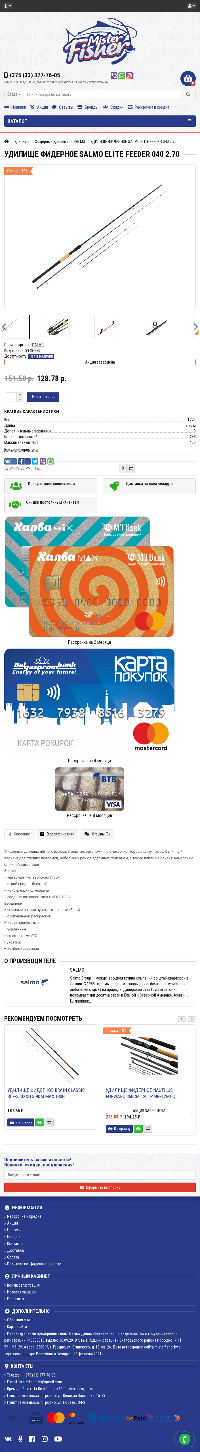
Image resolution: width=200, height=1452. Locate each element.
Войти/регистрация (22, 1285)
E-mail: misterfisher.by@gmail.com (33, 1382)
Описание (19, 834)
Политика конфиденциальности (32, 1264)
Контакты (13, 1243)
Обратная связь (18, 1320)
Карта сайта (15, 1326)
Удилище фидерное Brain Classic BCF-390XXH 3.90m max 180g (46, 1093)
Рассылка (14, 1299)
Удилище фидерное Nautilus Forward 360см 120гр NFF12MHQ (140, 1093)
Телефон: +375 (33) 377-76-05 (29, 1375)
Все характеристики (21, 449)
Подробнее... (81, 1001)
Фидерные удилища (51, 141)
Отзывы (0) (97, 834)
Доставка (14, 1250)
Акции (39, 107)
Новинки (15, 107)
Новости (13, 1230)
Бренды (87, 107)
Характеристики (57, 834)
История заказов (20, 1292)
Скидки (113, 107)
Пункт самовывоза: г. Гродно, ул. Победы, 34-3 (44, 1402)
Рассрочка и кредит (148, 107)
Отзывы (62, 107)
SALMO (79, 141)
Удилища (22, 141)
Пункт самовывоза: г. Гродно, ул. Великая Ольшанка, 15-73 (54, 1395)
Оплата (11, 1257)
